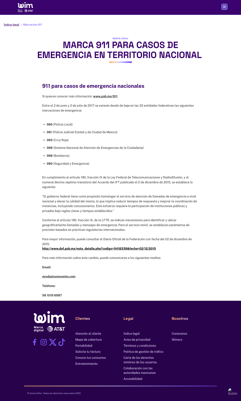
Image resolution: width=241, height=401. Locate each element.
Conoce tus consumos (90, 358)
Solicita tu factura (87, 352)
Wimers (177, 339)
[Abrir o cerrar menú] (224, 7)
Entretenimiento (86, 364)
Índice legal (11, 24)
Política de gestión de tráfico (143, 352)
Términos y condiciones (140, 345)
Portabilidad (83, 345)
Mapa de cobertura (88, 339)
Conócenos (179, 333)
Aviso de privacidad (137, 339)
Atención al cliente (88, 333)
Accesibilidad (133, 379)
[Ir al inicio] (25, 7)
